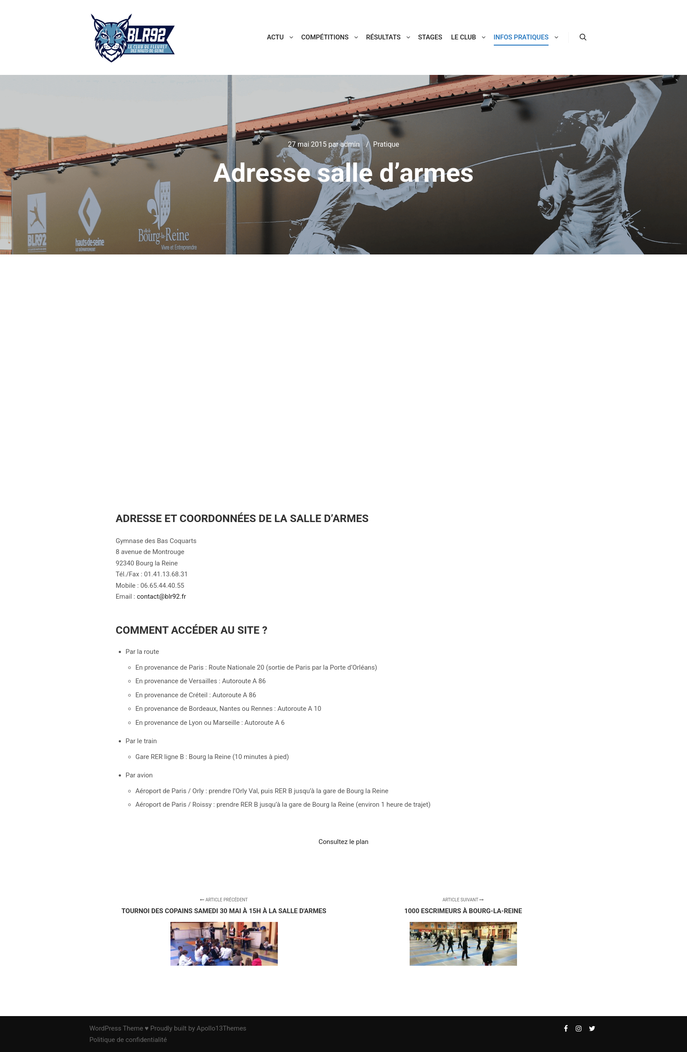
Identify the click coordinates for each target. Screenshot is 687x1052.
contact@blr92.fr (161, 596)
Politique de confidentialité (128, 1040)
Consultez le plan (343, 842)
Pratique (386, 144)
